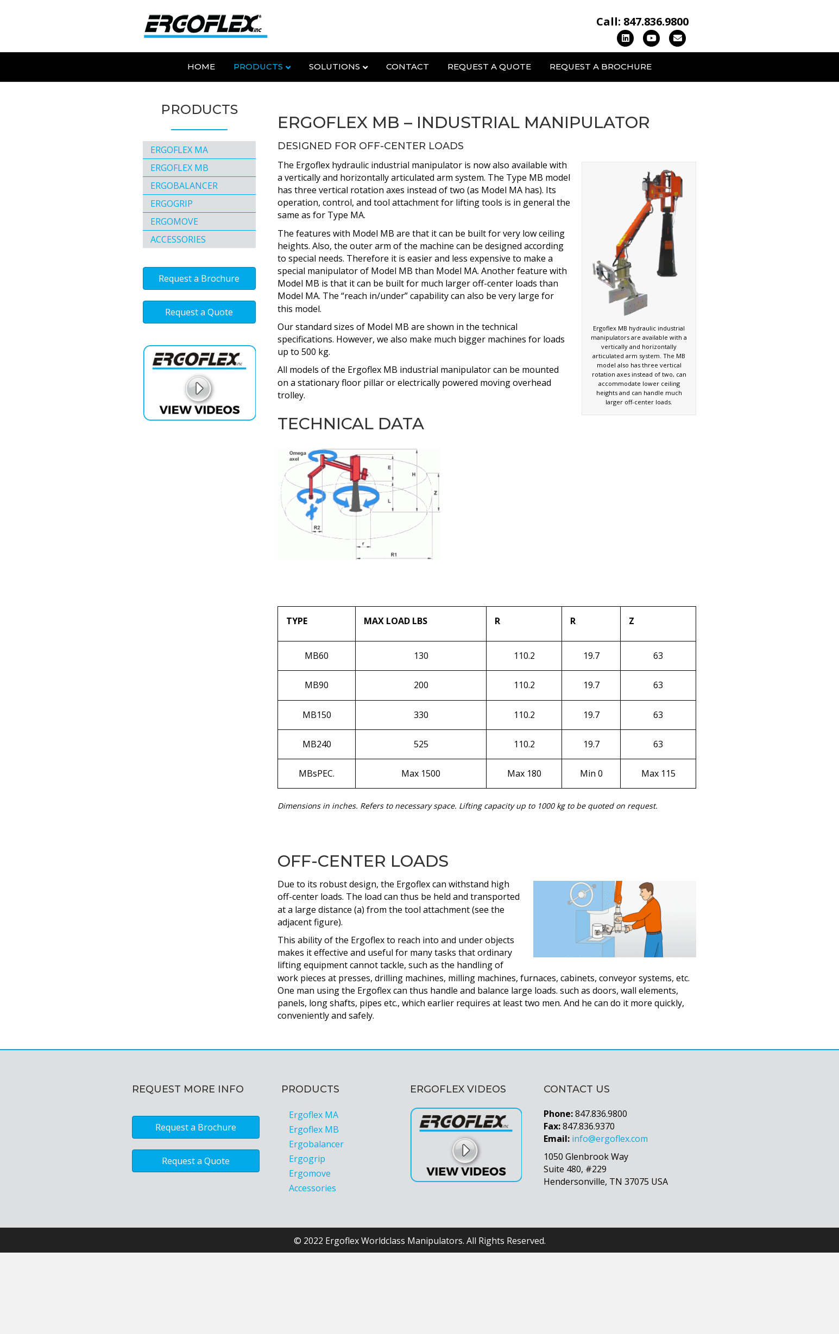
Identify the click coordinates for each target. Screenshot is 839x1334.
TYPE (296, 702)
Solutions (334, 66)
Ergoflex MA (179, 232)
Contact (407, 66)
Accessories (178, 321)
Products (258, 66)
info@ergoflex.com (610, 1220)
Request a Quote (489, 66)
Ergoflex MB (179, 250)
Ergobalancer (184, 268)
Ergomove (174, 303)
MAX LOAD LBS (395, 702)
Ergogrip (171, 285)
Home (201, 66)
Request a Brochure (601, 66)
